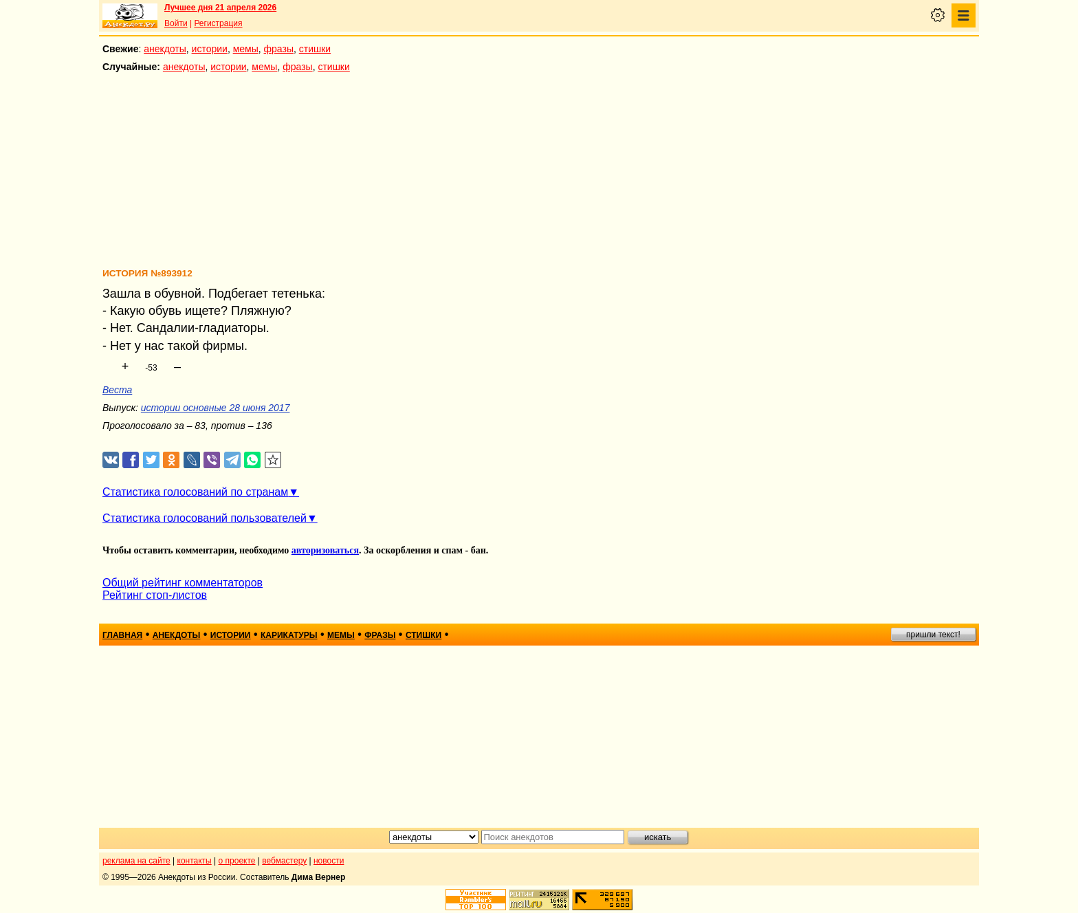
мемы (245, 48)
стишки (315, 48)
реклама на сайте (136, 861)
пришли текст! (933, 634)
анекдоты (165, 48)
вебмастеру (284, 861)
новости (329, 861)
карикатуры (289, 635)
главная (122, 635)
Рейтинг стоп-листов (154, 595)
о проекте (237, 861)
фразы (279, 48)
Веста (117, 389)
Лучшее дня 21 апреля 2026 (220, 7)
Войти (176, 23)
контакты (194, 861)
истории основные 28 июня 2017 (215, 407)
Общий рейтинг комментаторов (182, 582)
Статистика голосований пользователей (204, 518)
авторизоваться (325, 550)
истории (210, 48)
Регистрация (218, 23)
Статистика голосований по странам (195, 492)
